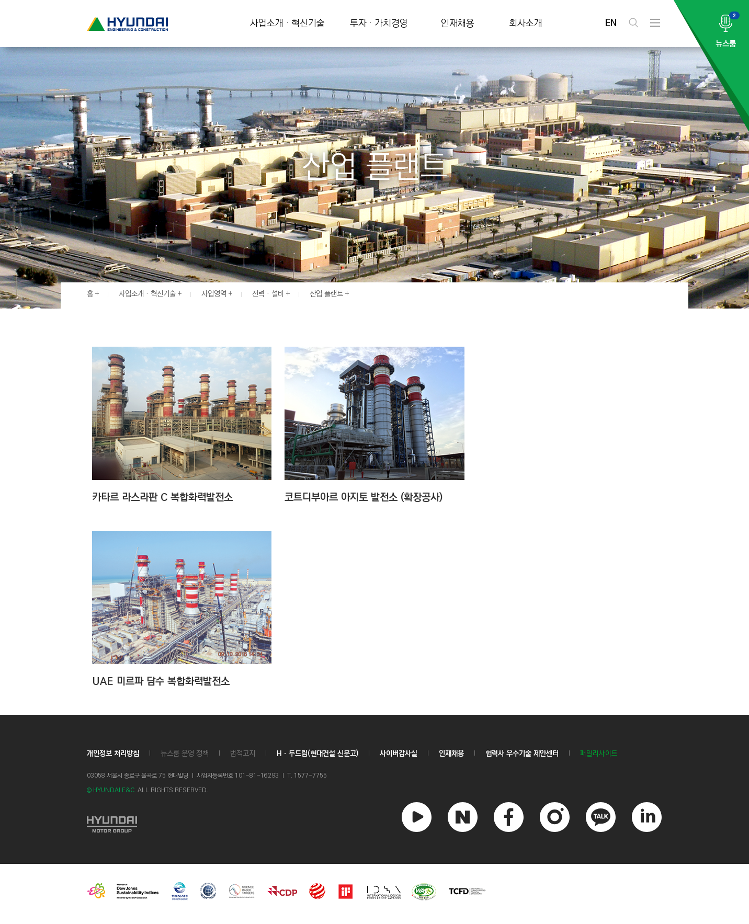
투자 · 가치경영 (379, 24)
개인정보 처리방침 (113, 753)
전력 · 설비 (268, 294)
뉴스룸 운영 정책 (185, 753)
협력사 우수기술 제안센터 (522, 753)
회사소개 (525, 24)
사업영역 (213, 294)
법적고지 (242, 753)
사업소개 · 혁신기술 (287, 24)
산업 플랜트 (326, 294)
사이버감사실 (398, 753)
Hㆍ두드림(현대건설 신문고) (317, 753)
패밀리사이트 (599, 753)
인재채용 (457, 24)
